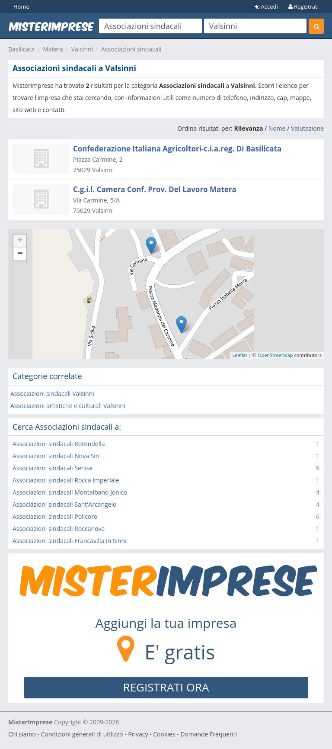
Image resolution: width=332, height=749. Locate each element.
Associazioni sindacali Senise (53, 468)
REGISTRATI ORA (166, 687)
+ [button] (20, 241)
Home (21, 6)
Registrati (303, 6)
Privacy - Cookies (151, 734)
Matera (53, 49)
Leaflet (240, 355)
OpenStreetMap (275, 355)
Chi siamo (22, 734)
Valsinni (82, 49)
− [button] (20, 254)
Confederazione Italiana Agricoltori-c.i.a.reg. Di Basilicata (177, 149)
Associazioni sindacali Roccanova (59, 528)
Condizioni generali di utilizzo (82, 734)
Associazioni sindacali (131, 49)
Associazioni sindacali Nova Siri (56, 456)
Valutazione (307, 128)
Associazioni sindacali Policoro (55, 516)
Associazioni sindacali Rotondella (59, 444)
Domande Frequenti (208, 734)
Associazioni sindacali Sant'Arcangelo (64, 504)
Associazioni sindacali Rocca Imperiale (66, 480)
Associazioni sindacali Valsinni (52, 393)
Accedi (266, 6)
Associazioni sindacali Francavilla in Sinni (70, 541)
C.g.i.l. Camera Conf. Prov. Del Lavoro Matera (154, 189)
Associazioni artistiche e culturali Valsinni (67, 406)
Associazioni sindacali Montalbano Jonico (70, 492)
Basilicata (21, 49)
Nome (277, 128)
